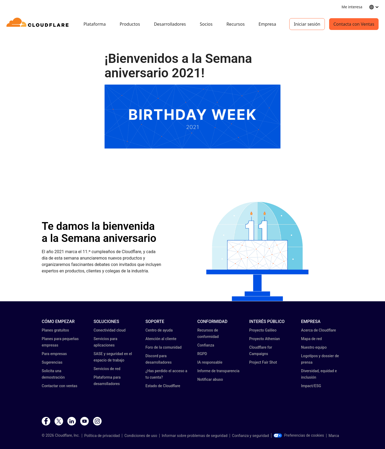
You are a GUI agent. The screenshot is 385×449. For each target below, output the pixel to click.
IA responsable (209, 362)
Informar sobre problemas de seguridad (195, 435)
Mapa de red (311, 339)
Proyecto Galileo (262, 330)
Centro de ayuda (159, 330)
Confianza (205, 345)
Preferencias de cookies (299, 435)
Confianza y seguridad (250, 435)
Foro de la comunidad (163, 347)
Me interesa (352, 6)
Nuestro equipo (314, 347)
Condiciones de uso (140, 435)
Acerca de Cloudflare (318, 330)
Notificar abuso (210, 379)
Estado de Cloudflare (162, 386)
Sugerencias (52, 362)
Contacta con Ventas (353, 24)
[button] (257, 251)
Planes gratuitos (55, 330)
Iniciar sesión (307, 24)
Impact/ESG (311, 386)
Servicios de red (107, 369)
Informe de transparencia (218, 371)
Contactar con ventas (59, 386)
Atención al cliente (160, 339)
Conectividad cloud (110, 330)
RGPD (202, 354)
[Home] (38, 24)
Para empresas (54, 354)
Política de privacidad (102, 435)
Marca (334, 435)
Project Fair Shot (263, 362)
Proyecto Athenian (264, 339)
